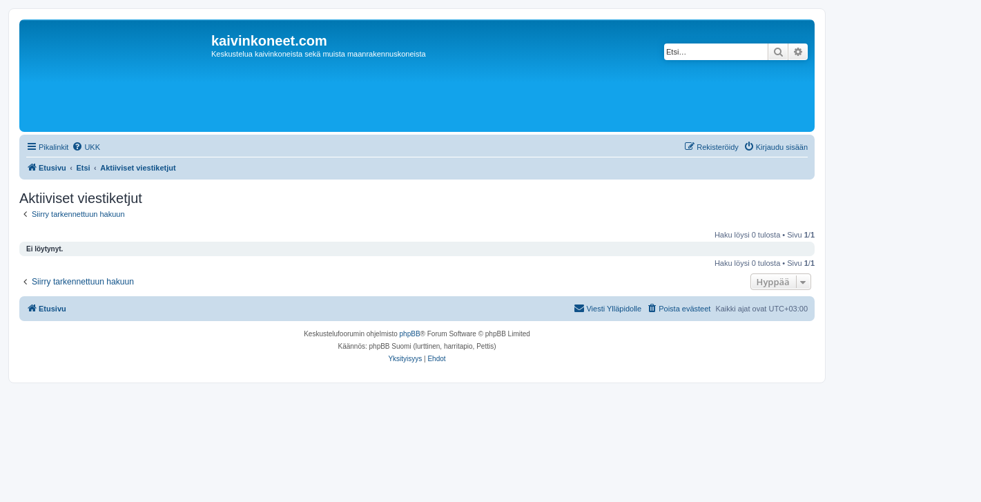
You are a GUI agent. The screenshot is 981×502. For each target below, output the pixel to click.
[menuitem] (86, 147)
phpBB (410, 334)
